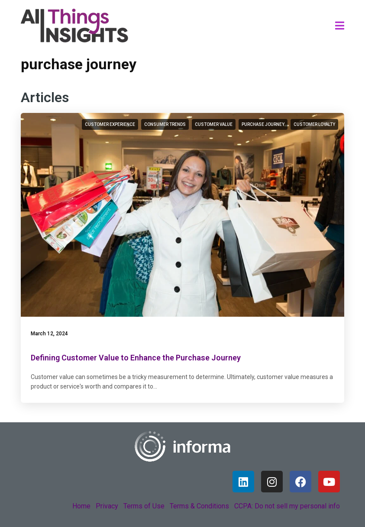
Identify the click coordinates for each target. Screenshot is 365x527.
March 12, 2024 (49, 334)
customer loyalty (314, 124)
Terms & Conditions (199, 506)
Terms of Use (144, 506)
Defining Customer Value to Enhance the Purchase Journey (136, 357)
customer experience (110, 124)
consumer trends (165, 124)
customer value (214, 124)
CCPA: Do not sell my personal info (287, 506)
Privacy (107, 506)
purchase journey (263, 124)
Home (81, 506)
